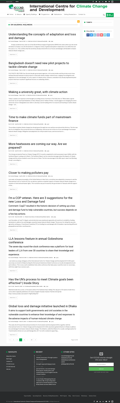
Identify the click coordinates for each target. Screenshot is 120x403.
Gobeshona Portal (66, 358)
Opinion (48, 216)
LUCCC (63, 362)
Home (10, 22)
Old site (8, 369)
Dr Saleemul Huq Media (41, 41)
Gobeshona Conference (68, 360)
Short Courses (76, 395)
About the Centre (11, 356)
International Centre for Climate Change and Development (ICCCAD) (31, 401)
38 (31, 340)
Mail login (9, 359)
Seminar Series (92, 395)
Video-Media (39, 286)
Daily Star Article (32, 41)
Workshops (84, 395)
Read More (13, 54)
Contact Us (9, 361)
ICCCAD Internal (10, 366)
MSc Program (63, 395)
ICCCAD (12, 124)
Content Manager (14, 41)
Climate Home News (29, 216)
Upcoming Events (37, 395)
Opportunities (27, 395)
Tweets (89, 22)
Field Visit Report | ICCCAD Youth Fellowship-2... (32, 1)
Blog (70, 395)
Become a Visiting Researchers (50, 395)
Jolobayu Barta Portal (67, 364)
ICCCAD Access (10, 364)
